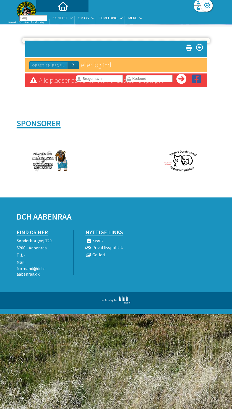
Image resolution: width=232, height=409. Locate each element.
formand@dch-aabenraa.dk (31, 271)
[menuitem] (51, 18)
